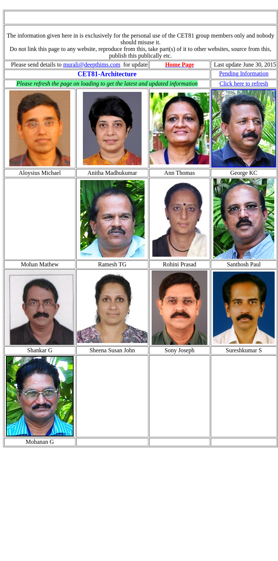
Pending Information (244, 73)
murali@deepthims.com (91, 64)
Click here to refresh (243, 83)
